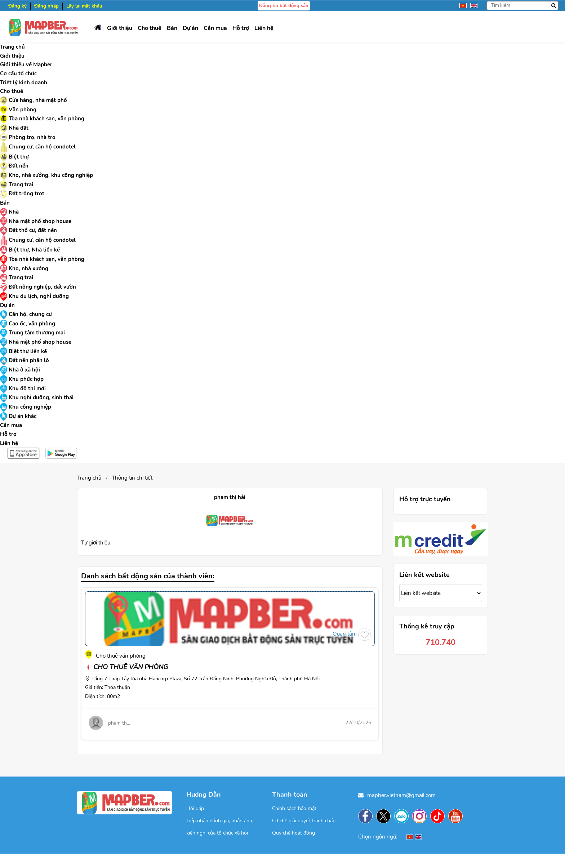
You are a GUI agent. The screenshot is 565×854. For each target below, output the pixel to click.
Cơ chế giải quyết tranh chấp (303, 820)
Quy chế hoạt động (293, 832)
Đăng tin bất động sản (283, 6)
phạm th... (119, 723)
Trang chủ (89, 477)
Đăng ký (17, 6)
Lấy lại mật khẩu (84, 6)
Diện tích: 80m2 (102, 696)
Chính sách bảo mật (294, 808)
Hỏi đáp (195, 808)
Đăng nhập (46, 6)
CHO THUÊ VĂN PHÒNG (126, 667)
